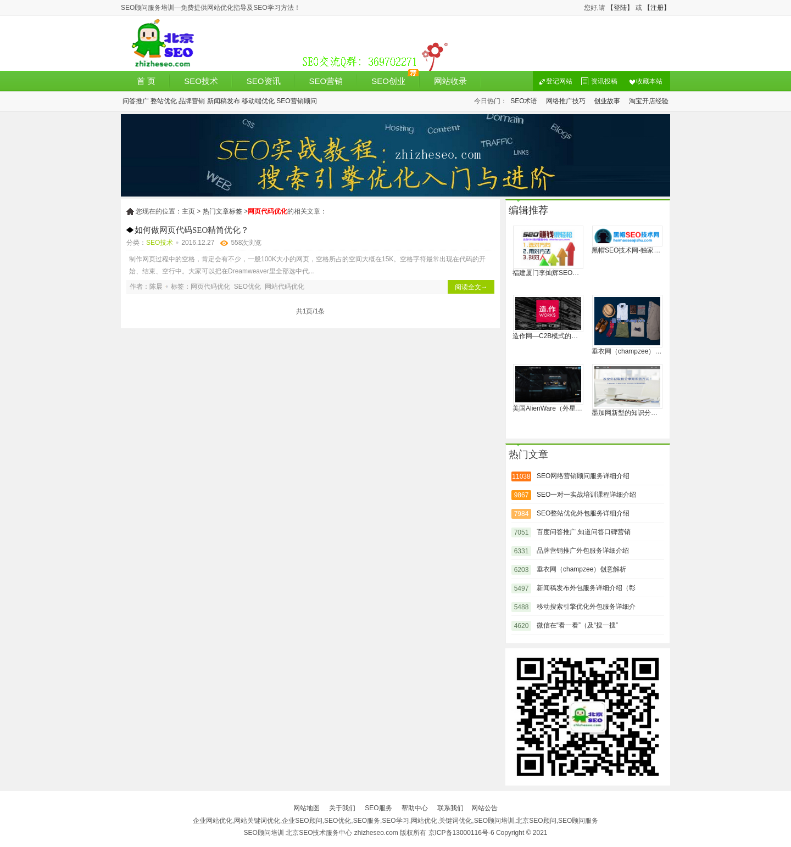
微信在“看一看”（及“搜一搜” (577, 625)
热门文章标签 (222, 211)
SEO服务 (378, 808)
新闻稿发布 (223, 101)
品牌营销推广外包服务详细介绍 (583, 550)
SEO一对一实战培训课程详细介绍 (586, 494)
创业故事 (607, 101)
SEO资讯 (264, 81)
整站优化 (164, 101)
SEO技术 (201, 81)
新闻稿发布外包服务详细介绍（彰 (586, 588)
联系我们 (450, 808)
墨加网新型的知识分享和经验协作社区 (648, 413)
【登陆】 (620, 8)
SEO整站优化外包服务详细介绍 (583, 513)
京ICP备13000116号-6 (461, 833)
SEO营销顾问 (296, 101)
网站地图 (306, 808)
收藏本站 (649, 81)
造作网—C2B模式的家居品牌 (555, 336)
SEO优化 (247, 286)
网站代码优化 (284, 286)
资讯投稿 (604, 81)
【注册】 (657, 8)
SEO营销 (326, 81)
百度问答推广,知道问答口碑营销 (584, 532)
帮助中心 (415, 808)
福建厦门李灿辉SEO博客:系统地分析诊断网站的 (583, 273)
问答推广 (135, 101)
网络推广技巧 (566, 101)
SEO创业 (388, 81)
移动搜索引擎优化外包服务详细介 (586, 606)
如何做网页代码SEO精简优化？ (192, 230)
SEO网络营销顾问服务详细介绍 (583, 476)
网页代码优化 (210, 286)
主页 (188, 211)
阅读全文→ (471, 287)
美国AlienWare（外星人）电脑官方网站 (570, 408)
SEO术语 (523, 101)
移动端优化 (258, 101)
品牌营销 (192, 101)
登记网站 (559, 81)
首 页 (146, 81)
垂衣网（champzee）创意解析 (636, 351)
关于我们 (342, 808)
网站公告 (484, 808)
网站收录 (450, 81)
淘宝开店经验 (649, 101)
